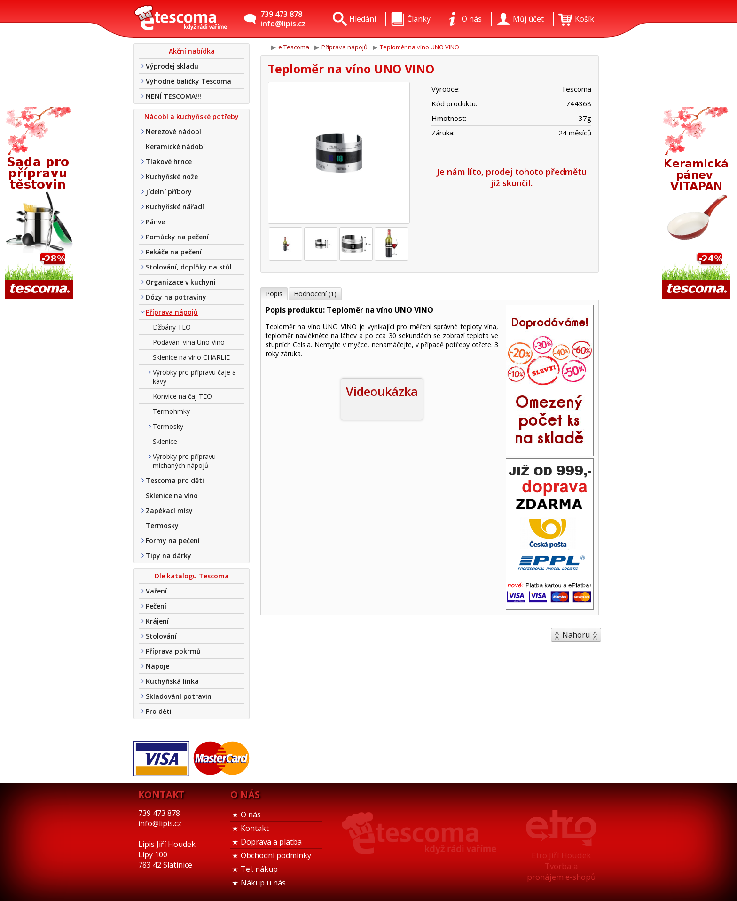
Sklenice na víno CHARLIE (191, 357)
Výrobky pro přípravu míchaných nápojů (184, 461)
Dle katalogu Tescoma (192, 575)
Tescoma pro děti (175, 480)
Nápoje (157, 666)
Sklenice (165, 441)
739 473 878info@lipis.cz (283, 18)
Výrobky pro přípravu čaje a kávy (194, 377)
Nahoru (576, 635)
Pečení (156, 605)
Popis (274, 293)
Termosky (168, 426)
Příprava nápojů (172, 312)
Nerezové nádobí (173, 131)
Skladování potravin (179, 696)
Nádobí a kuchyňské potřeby (191, 116)
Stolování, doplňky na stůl (189, 266)
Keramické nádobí (175, 146)
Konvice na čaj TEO (182, 396)
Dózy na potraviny (176, 296)
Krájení (157, 620)
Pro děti (159, 711)
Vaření (156, 590)
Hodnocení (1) (315, 293)
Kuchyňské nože (172, 176)
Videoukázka (382, 391)
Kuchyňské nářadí (175, 206)
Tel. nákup (259, 869)
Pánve (155, 221)
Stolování (161, 636)
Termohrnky (171, 411)
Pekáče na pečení (174, 251)
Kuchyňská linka (172, 681)
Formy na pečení (173, 540)
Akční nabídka (192, 51)
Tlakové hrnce (169, 161)
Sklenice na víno (172, 495)
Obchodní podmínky (276, 855)
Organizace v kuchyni (181, 281)
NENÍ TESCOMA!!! (173, 96)
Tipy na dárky (168, 555)
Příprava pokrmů (173, 651)
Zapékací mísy (169, 510)
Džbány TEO (172, 327)
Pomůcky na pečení (177, 236)
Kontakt (255, 828)
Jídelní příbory (169, 191)
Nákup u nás (263, 882)
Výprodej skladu (172, 66)
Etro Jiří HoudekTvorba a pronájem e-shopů (561, 866)
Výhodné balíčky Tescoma (188, 81)
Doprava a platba (271, 842)
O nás (251, 814)
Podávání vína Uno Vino (189, 342)
